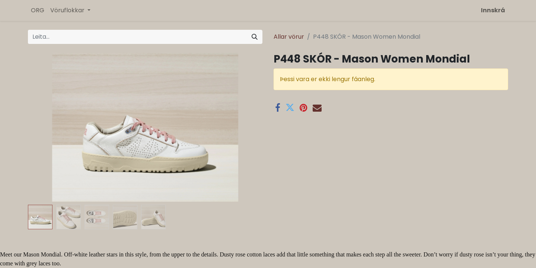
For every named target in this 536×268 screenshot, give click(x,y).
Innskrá (493, 10)
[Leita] (254, 37)
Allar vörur (289, 36)
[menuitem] (37, 10)
